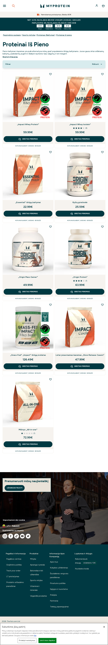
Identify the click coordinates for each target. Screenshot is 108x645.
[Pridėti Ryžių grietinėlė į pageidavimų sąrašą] (102, 152)
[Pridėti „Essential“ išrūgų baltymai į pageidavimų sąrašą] (50, 152)
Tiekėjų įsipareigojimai (59, 606)
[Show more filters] (8, 64)
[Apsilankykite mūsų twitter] (28, 536)
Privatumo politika (57, 583)
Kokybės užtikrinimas (59, 568)
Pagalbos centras (13, 559)
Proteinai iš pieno (64, 35)
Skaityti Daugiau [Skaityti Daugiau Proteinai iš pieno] (10, 57)
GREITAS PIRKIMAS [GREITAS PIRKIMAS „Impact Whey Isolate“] (80, 139)
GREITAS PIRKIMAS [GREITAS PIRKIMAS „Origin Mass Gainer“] (28, 291)
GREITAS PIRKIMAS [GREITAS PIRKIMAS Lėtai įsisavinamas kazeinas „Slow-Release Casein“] (80, 366)
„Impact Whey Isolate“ (80, 124)
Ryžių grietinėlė (80, 202)
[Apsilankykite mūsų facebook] (10, 536)
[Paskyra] (97, 6)
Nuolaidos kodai (82, 569)
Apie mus (54, 562)
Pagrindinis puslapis (12, 35)
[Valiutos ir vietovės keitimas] (54, 525)
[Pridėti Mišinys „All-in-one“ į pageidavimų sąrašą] (50, 379)
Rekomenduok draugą (85, 561)
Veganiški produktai (38, 596)
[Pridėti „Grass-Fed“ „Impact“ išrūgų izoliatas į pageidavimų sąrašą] (50, 304)
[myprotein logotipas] (55, 6)
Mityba (33, 559)
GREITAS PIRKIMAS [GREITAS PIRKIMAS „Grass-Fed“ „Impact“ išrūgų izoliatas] (28, 366)
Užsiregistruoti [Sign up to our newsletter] (14, 488)
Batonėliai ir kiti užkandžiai (36, 572)
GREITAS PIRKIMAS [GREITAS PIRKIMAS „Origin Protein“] (80, 291)
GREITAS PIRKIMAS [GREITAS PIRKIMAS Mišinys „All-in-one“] (28, 444)
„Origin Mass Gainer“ (28, 277)
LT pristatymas (12, 576)
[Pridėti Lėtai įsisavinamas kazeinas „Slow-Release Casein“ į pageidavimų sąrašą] (102, 304)
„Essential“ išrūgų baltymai (28, 202)
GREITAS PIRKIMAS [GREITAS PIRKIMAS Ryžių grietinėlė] (80, 213)
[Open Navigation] (4, 6)
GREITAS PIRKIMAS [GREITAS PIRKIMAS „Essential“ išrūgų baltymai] (28, 213)
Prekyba (53, 595)
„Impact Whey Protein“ (28, 124)
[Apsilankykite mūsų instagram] (4, 536)
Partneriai (54, 601)
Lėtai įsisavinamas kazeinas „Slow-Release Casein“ (80, 355)
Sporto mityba (28, 35)
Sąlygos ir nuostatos (59, 589)
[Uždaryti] (104, 627)
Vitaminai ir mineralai (34, 588)
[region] (54, 634)
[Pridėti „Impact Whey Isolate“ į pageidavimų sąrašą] (102, 74)
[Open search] (13, 6)
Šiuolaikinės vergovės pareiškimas (59, 575)
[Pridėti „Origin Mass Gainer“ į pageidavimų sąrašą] (50, 226)
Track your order (13, 570)
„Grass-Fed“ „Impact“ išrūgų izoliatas (28, 355)
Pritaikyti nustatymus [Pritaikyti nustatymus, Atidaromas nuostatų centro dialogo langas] (27, 640)
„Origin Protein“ (79, 277)
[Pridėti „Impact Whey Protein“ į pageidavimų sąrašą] (50, 74)
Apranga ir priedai (37, 565)
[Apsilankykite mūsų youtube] (22, 536)
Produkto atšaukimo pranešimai (15, 584)
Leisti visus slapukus (47, 640)
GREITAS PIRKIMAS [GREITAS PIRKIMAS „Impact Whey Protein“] (28, 139)
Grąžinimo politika (14, 565)
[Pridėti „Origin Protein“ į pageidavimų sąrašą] (102, 226)
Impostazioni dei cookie (14, 520)
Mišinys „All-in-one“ (28, 429)
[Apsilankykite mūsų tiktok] (16, 536)
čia (35, 635)
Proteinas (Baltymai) (46, 35)
